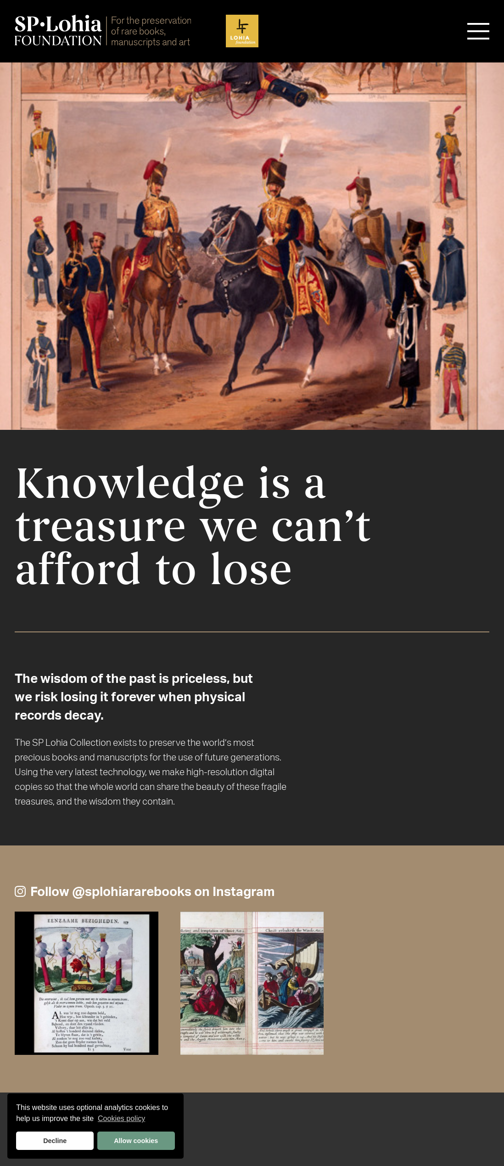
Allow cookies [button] (136, 1140)
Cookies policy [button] (121, 1118)
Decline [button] (55, 1140)
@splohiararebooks (131, 891)
